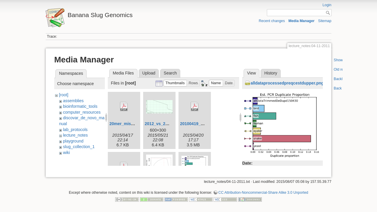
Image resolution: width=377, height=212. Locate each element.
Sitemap (324, 21)
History (270, 73)
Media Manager (301, 21)
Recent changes (272, 21)
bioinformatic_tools (80, 106)
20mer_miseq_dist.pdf (131, 123)
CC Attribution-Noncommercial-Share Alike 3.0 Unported (263, 190)
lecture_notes (75, 135)
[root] (63, 94)
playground (73, 141)
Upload (148, 73)
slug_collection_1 (79, 146)
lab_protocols (75, 129)
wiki (66, 152)
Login (327, 5)
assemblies (73, 100)
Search (170, 73)
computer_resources (82, 112)
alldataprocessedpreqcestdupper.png (287, 83)
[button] (175, 83)
